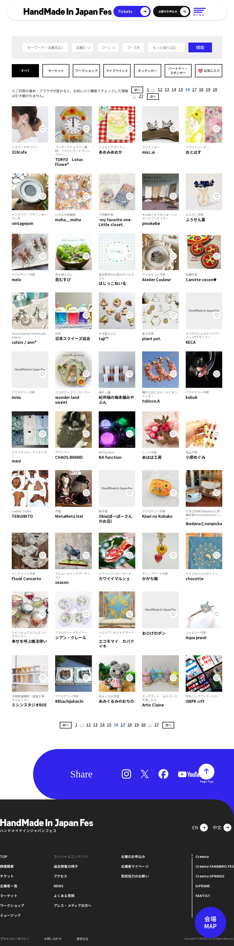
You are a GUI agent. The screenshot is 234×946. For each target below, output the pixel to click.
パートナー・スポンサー (178, 70)
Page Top (206, 781)
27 (141, 96)
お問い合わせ (53, 938)
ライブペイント (117, 70)
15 (180, 89)
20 (215, 89)
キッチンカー (147, 70)
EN (195, 827)
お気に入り (209, 70)
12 (160, 89)
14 (174, 89)
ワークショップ (86, 70)
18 (201, 89)
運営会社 (82, 938)
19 (208, 89)
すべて (25, 70)
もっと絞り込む (165, 47)
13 (167, 89)
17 (194, 89)
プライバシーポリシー (14, 938)
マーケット (56, 70)
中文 (217, 827)
